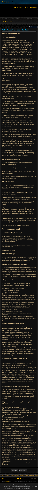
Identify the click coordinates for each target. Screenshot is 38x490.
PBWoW (7, 481)
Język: (27, 26)
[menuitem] (5, 2)
